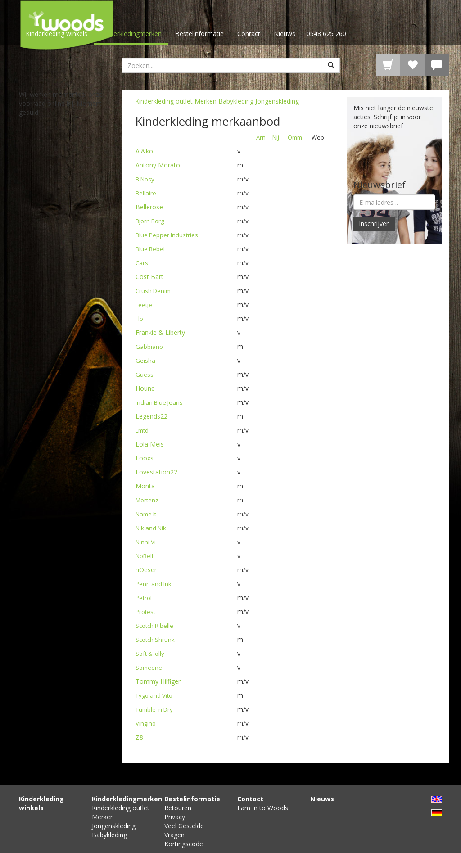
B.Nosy (145, 179)
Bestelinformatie (199, 33)
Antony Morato (158, 165)
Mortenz (147, 500)
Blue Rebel (150, 249)
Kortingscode (183, 843)
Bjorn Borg (150, 221)
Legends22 (151, 416)
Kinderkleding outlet (164, 101)
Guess (145, 374)
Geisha (145, 361)
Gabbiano (149, 347)
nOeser (146, 569)
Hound (145, 388)
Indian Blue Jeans (159, 402)
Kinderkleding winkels (56, 33)
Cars (142, 263)
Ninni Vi (146, 542)
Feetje (144, 305)
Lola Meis (150, 444)
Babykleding (235, 101)
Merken (205, 101)
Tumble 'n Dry (154, 709)
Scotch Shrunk (155, 640)
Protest (145, 612)
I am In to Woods (262, 807)
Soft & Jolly (150, 654)
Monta (145, 486)
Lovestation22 (156, 472)
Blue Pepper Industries (167, 235)
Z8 (139, 737)
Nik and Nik (151, 528)
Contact (248, 33)
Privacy (174, 816)
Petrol (144, 598)
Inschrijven (374, 223)
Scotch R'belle (154, 626)
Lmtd (142, 430)
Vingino (146, 723)
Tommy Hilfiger (158, 681)
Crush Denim (153, 291)
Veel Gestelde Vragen (184, 830)
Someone (149, 667)
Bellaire (146, 193)
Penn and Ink (154, 584)
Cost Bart (149, 276)
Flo (139, 319)
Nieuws (284, 33)
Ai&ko (144, 151)
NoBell (144, 556)
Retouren (177, 807)
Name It (146, 514)
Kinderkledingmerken (131, 33)
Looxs (145, 458)
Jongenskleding (277, 101)
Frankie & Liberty (160, 332)
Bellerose (149, 207)
